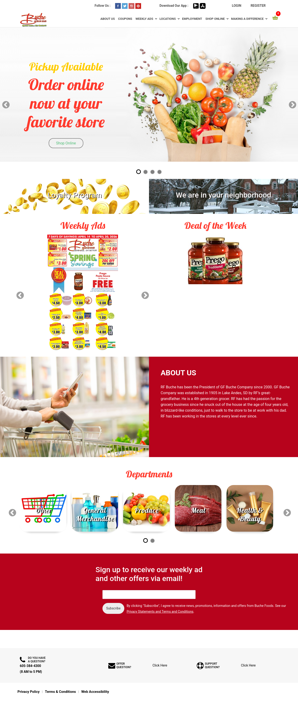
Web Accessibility (95, 692)
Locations (167, 19)
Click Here (159, 665)
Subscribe (113, 608)
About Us (107, 19)
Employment (192, 19)
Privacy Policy (28, 692)
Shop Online (215, 19)
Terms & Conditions (60, 692)
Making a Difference (247, 19)
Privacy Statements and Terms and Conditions (160, 611)
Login (236, 5)
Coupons (125, 19)
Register (258, 5)
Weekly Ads (144, 19)
